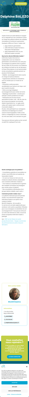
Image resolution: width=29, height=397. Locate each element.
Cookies (8, 394)
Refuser (14, 386)
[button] (27, 366)
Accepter (14, 382)
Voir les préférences (14, 391)
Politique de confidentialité (16, 394)
